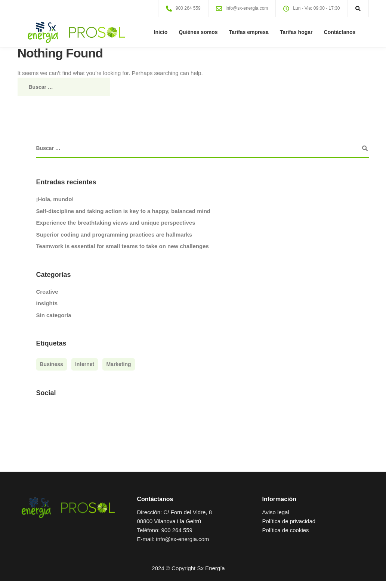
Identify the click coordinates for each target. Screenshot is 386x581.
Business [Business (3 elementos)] (51, 364)
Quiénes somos (198, 32)
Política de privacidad (288, 521)
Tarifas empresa (249, 32)
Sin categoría (53, 315)
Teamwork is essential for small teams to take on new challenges (122, 246)
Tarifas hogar (296, 32)
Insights (47, 303)
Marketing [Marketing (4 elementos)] (118, 364)
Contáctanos (340, 32)
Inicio (161, 32)
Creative (47, 291)
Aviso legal (275, 512)
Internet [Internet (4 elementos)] (84, 364)
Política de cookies (285, 530)
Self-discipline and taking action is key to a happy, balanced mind (123, 211)
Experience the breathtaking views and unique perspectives (115, 222)
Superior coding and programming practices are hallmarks (114, 234)
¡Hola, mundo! (55, 199)
